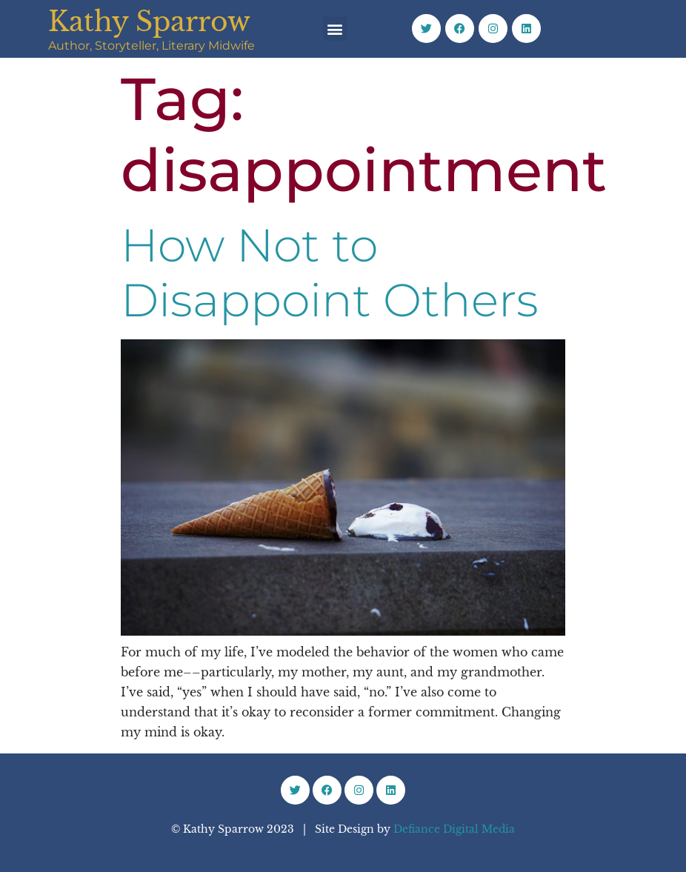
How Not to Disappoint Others (330, 272)
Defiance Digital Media (454, 829)
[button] (335, 28)
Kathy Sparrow (149, 22)
